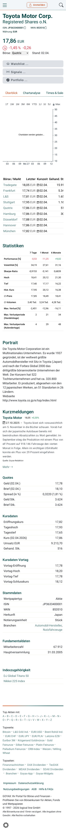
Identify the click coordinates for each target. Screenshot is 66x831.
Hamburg (9, 213)
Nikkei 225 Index (14, 681)
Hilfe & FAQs (46, 789)
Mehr (8, 467)
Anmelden (37, 4)
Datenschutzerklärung (31, 783)
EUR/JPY (24, 736)
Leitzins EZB (52, 736)
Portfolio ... (16, 80)
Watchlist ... (17, 64)
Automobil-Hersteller (48, 625)
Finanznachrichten (13, 764)
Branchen (11, 773)
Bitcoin (7, 732)
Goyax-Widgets (44, 773)
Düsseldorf (10, 219)
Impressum (9, 783)
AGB (34, 789)
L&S (5, 196)
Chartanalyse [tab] (31, 93)
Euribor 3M (9, 740)
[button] (6, 825)
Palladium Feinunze (14, 749)
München (9, 231)
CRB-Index (34, 749)
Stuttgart (9, 202)
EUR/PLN (37, 736)
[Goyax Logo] (12, 5)
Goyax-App (26, 773)
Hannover (9, 225)
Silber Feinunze (24, 744)
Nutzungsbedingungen (16, 789)
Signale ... (16, 72)
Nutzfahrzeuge (52, 629)
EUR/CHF (10, 736)
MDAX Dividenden (29, 769)
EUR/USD (36, 732)
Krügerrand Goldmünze (31, 740)
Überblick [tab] (11, 93)
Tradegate (10, 185)
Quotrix (8, 208)
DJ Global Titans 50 (16, 676)
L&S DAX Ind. (21, 732)
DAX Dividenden (36, 764)
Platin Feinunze (45, 744)
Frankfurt (9, 190)
